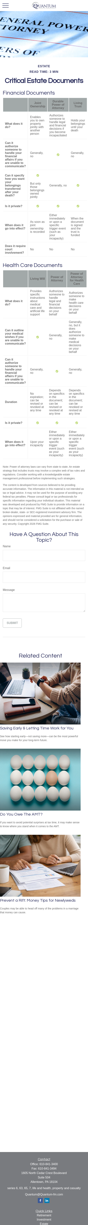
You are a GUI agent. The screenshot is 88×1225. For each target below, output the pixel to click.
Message (9, 589)
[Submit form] (12, 623)
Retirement (44, 1215)
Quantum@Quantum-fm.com (44, 1194)
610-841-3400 (48, 1164)
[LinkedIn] (46, 1200)
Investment (44, 1219)
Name (7, 546)
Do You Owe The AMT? (21, 814)
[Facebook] (40, 1200)
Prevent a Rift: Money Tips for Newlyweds (38, 900)
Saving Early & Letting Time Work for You (36, 728)
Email (6, 568)
